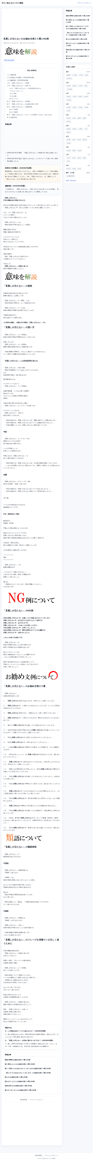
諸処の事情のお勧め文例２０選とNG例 (17, 1060)
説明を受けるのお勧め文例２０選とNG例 (18, 1086)
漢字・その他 (78, 173)
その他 (70, 176)
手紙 (13, 93)
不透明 (14, 109)
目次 (31, 70)
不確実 (14, 112)
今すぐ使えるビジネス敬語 (12, 3)
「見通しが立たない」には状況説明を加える (26, 88)
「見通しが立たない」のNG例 (19, 101)
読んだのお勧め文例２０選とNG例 (16, 1077)
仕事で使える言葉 (9, 60)
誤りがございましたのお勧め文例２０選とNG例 (20, 1090)
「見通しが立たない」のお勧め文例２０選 (23, 104)
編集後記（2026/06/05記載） (19, 80)
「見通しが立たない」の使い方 (20, 85)
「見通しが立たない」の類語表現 (20, 107)
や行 (78, 147)
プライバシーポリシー (84, 3)
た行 (78, 104)
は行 (78, 126)
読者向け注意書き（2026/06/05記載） (22, 77)
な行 (78, 115)
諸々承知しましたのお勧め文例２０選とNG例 (20, 1064)
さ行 (78, 93)
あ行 (78, 72)
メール (14, 98)
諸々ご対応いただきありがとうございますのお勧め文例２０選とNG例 (27, 1068)
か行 (78, 82)
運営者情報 (23, 1099)
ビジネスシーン (17, 91)
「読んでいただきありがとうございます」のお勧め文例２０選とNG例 (27, 1073)
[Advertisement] (31, 22)
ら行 (78, 154)
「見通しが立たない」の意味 (19, 83)
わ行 (78, 165)
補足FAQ (13, 117)
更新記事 (12, 75)
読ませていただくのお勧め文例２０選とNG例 (20, 1081)
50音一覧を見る (71, 180)
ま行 (78, 136)
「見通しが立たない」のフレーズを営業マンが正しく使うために (30, 114)
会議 (13, 96)
